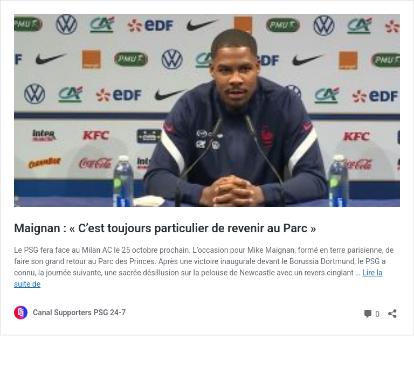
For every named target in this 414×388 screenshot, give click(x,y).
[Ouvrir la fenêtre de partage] (392, 310)
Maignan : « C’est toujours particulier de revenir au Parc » (165, 228)
